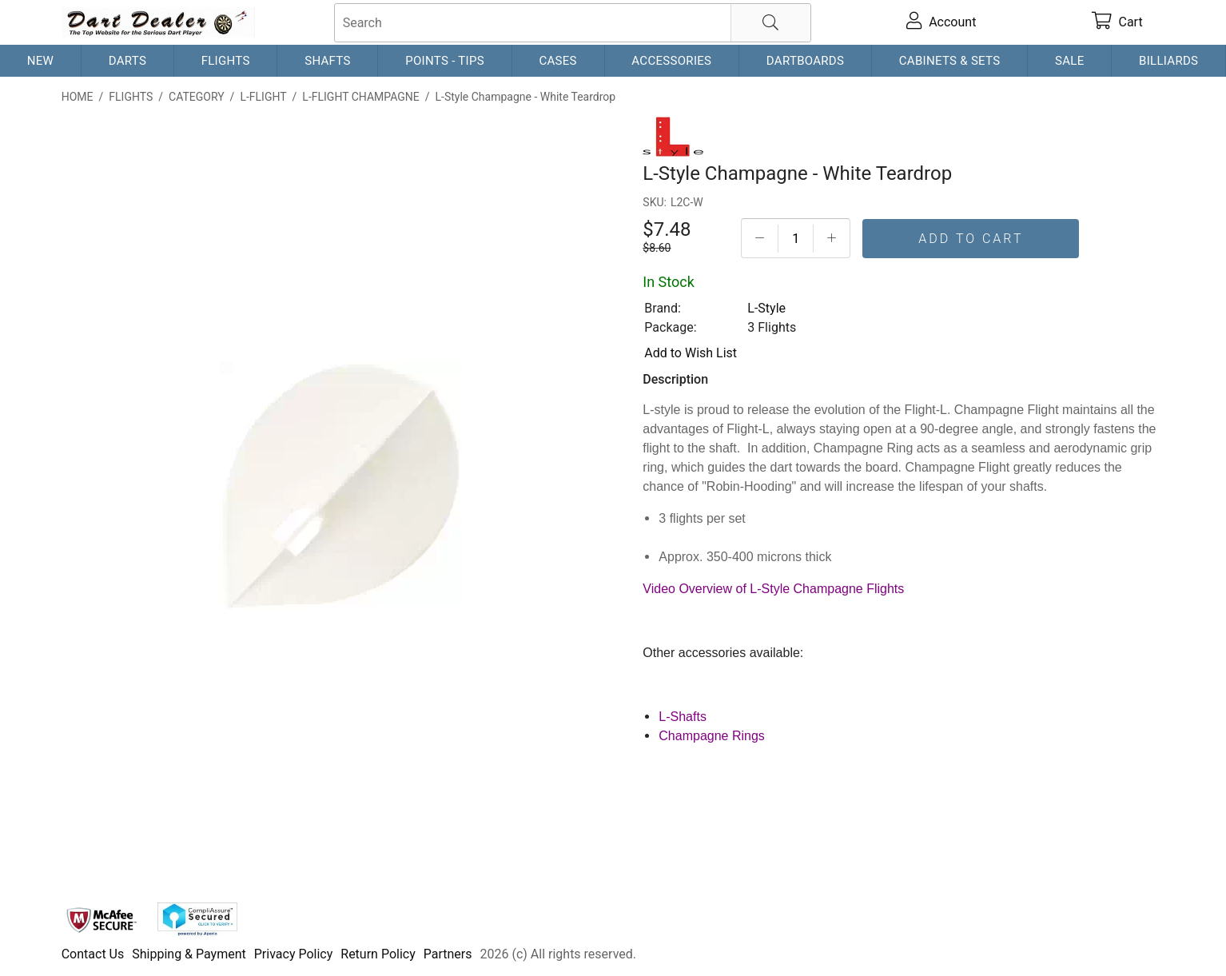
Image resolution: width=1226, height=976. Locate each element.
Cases (557, 61)
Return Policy (377, 954)
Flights (225, 61)
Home (78, 96)
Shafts (328, 61)
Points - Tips (444, 61)
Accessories (671, 61)
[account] (941, 23)
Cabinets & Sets (950, 61)
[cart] (1116, 23)
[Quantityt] (796, 239)
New (40, 61)
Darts (127, 61)
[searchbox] (572, 22)
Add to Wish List (690, 353)
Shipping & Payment (189, 954)
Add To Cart (970, 238)
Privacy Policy (293, 954)
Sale (1070, 61)
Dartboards (805, 61)
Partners (448, 954)
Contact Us (93, 954)
